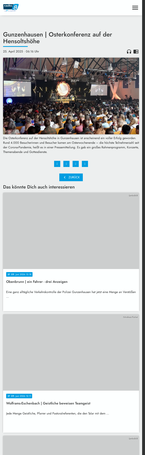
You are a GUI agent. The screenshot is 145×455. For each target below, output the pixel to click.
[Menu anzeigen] (135, 8)
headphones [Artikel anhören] (129, 51)
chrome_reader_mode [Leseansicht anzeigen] (136, 51)
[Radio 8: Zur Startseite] (37, 8)
